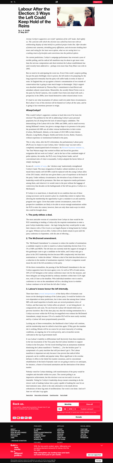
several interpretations (47, 294)
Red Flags (61, 439)
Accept (98, 461)
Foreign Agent (40, 436)
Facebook (84, 438)
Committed (38, 434)
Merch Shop (15, 434)
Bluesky (84, 436)
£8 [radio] (65, 409)
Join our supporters (94, 455)
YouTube (84, 429)
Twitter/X (84, 432)
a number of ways (40, 166)
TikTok (83, 434)
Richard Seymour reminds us (73, 148)
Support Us (97, 2)
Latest (60, 429)
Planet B (37, 438)
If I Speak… (38, 429)
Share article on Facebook (41, 395)
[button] (12, 2)
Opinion (60, 434)
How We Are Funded (18, 432)
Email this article (54, 395)
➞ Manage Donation (18, 441)
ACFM (36, 431)
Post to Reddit (63, 395)
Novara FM (38, 439)
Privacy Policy (51, 461)
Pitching (14, 436)
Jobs (12, 438)
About (13, 429)
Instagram (85, 431)
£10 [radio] (70, 409)
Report (60, 436)
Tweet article (29, 395)
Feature (60, 431)
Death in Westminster (43, 432)
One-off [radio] (89, 404)
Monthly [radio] (68, 404)
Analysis (60, 432)
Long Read (61, 438)
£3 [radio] (60, 409)
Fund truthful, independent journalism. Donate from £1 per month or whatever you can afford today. (31, 408)
